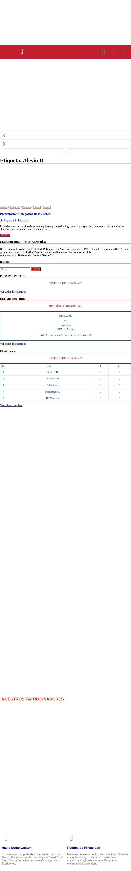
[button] (22, 51)
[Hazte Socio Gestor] (6, 838)
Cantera (26, 207)
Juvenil (47, 207)
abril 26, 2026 (65, 316)
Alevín (4, 207)
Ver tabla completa (11, 405)
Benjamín (15, 207)
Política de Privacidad (83, 847)
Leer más (5, 235)
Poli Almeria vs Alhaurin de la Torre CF (65, 335)
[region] (65, 109)
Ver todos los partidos (13, 291)
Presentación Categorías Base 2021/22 (25, 214)
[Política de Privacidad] (71, 838)
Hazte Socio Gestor (16, 847)
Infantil (37, 207)
